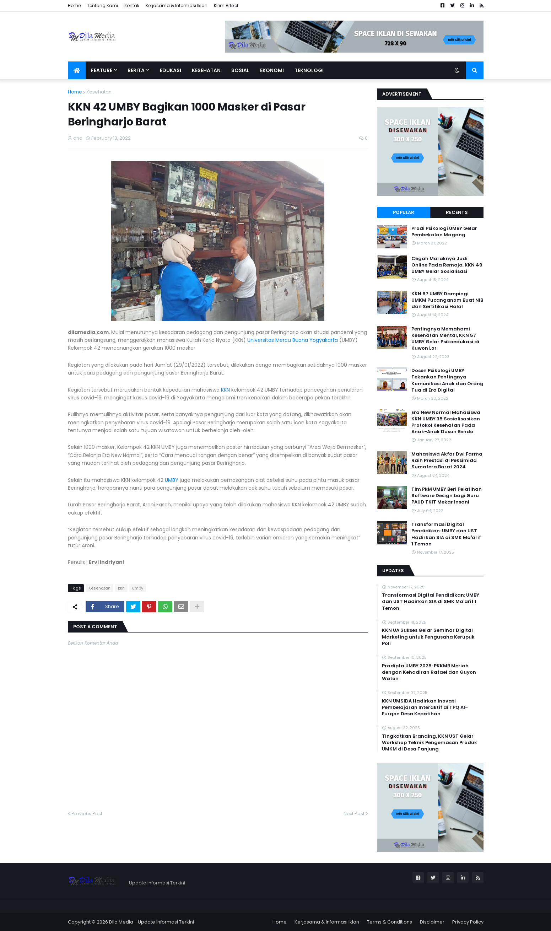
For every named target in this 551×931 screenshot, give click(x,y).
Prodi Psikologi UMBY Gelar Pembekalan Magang (444, 231)
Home (74, 5)
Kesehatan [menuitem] (206, 70)
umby (137, 588)
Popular (403, 212)
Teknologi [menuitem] (309, 70)
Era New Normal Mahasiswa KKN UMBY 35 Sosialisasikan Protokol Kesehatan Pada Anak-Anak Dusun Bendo (445, 422)
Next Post (354, 813)
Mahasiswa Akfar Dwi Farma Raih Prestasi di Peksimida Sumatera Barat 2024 (446, 460)
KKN (225, 389)
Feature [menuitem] (101, 70)
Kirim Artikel (226, 5)
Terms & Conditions (389, 922)
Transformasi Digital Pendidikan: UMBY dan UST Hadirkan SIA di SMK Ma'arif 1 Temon (446, 534)
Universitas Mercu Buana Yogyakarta (292, 340)
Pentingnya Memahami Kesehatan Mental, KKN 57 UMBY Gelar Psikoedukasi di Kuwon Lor (445, 339)
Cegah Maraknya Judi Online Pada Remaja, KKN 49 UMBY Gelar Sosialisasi (446, 265)
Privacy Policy (468, 922)
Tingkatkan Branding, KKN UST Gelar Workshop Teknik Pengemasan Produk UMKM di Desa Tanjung (429, 742)
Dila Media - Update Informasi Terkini (151, 922)
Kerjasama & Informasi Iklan (176, 5)
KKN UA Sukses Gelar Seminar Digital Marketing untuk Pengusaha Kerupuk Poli (428, 636)
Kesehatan (99, 91)
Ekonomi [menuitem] (272, 70)
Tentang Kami (102, 5)
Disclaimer (432, 922)
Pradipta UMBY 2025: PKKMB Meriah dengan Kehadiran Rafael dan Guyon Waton (429, 672)
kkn (121, 588)
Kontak (131, 5)
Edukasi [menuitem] (170, 70)
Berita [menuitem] (136, 70)
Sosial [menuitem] (240, 70)
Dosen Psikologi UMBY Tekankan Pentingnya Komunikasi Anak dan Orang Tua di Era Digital (447, 380)
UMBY (171, 480)
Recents (457, 212)
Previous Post (86, 813)
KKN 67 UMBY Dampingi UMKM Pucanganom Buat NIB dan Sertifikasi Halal (447, 300)
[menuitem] (77, 70)
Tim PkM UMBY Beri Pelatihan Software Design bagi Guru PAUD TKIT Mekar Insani (446, 495)
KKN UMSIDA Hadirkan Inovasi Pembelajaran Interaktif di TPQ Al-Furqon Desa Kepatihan (425, 707)
